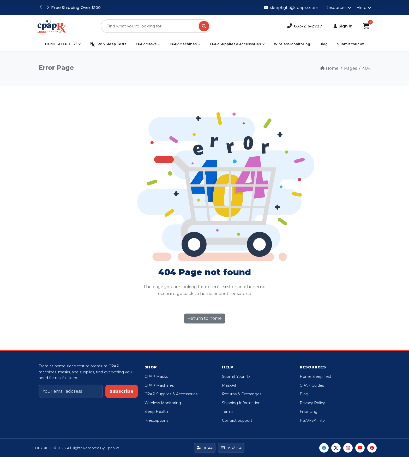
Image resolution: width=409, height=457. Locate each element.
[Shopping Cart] (366, 26)
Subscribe (122, 391)
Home (329, 68)
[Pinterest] (372, 448)
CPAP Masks (148, 44)
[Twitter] (336, 448)
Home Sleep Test (315, 376)
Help (364, 7)
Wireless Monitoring (292, 44)
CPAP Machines (185, 44)
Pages (350, 68)
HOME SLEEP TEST (63, 44)
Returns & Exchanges (241, 394)
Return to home (205, 318)
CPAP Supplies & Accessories (237, 44)
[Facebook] (324, 448)
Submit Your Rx (350, 44)
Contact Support (237, 420)
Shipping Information (241, 403)
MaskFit (229, 385)
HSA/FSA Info (312, 420)
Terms (227, 411)
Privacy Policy (312, 403)
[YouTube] (360, 448)
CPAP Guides (312, 385)
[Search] (204, 26)
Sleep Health (156, 411)
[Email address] (71, 391)
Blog (324, 44)
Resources (338, 7)
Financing (308, 411)
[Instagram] (348, 448)
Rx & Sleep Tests (108, 44)
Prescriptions (156, 420)
